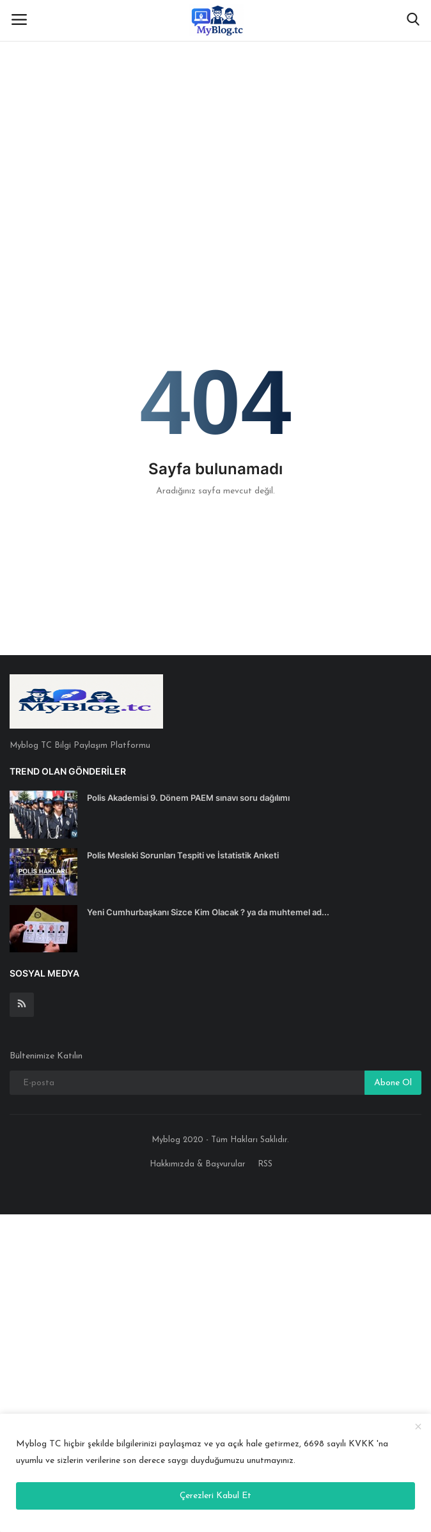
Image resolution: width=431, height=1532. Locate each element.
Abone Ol (393, 1083)
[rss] (22, 1005)
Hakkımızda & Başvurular (198, 1164)
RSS (265, 1164)
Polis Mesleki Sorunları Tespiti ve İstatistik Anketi (183, 855)
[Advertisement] (215, 95)
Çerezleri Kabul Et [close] (215, 1496)
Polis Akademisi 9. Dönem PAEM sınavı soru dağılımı (188, 798)
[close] (418, 1427)
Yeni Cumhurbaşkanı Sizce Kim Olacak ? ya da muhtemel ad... (208, 912)
